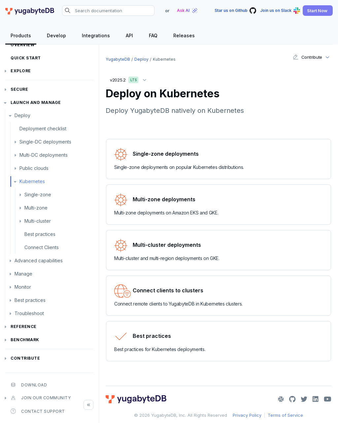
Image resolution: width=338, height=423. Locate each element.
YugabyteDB (118, 59)
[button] (318, 10)
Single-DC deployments (45, 142)
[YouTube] (327, 399)
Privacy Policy (247, 415)
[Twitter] (304, 399)
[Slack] (281, 399)
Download (29, 384)
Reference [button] (24, 326)
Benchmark (25, 339)
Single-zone (37, 194)
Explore (21, 70)
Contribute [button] (307, 57)
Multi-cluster (37, 221)
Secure (19, 89)
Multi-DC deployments (43, 155)
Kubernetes (32, 181)
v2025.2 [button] (130, 78)
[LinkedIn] (316, 399)
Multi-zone (36, 208)
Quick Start (26, 57)
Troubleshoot (29, 313)
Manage (23, 274)
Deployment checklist (42, 128)
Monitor (23, 287)
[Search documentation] (108, 10)
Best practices (39, 234)
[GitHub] (292, 399)
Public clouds (34, 168)
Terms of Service (285, 415)
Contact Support (38, 411)
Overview (22, 44)
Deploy (22, 115)
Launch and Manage (36, 102)
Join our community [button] (41, 398)
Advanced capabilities (39, 260)
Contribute (25, 358)
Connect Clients (41, 247)
